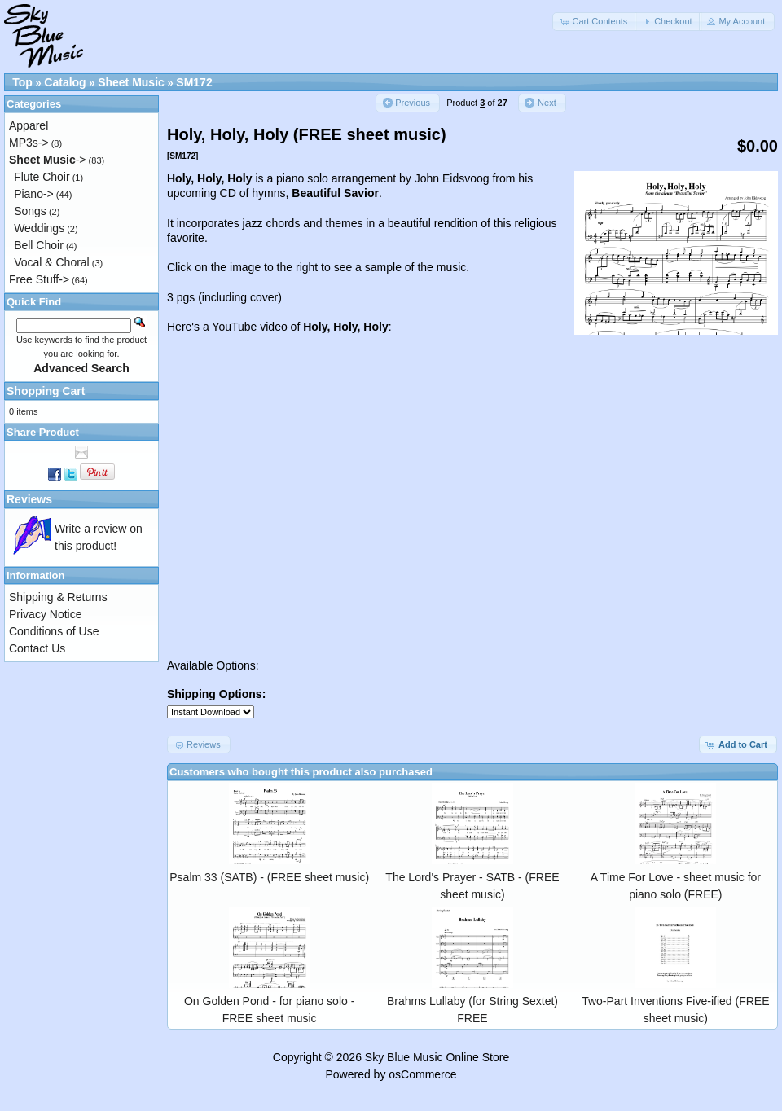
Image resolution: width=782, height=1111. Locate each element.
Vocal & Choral (52, 262)
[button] (594, 21)
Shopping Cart (46, 390)
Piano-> (34, 193)
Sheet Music (131, 82)
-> (47, 159)
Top (22, 82)
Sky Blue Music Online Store (437, 1057)
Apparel (28, 125)
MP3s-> (29, 142)
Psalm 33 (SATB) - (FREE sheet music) (269, 877)
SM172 (194, 82)
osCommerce (422, 1074)
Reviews (29, 499)
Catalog (65, 82)
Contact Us (37, 648)
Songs (30, 210)
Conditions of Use (54, 631)
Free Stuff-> (39, 279)
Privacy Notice (45, 614)
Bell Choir (39, 245)
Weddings (39, 228)
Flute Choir (41, 176)
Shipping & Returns (58, 597)
